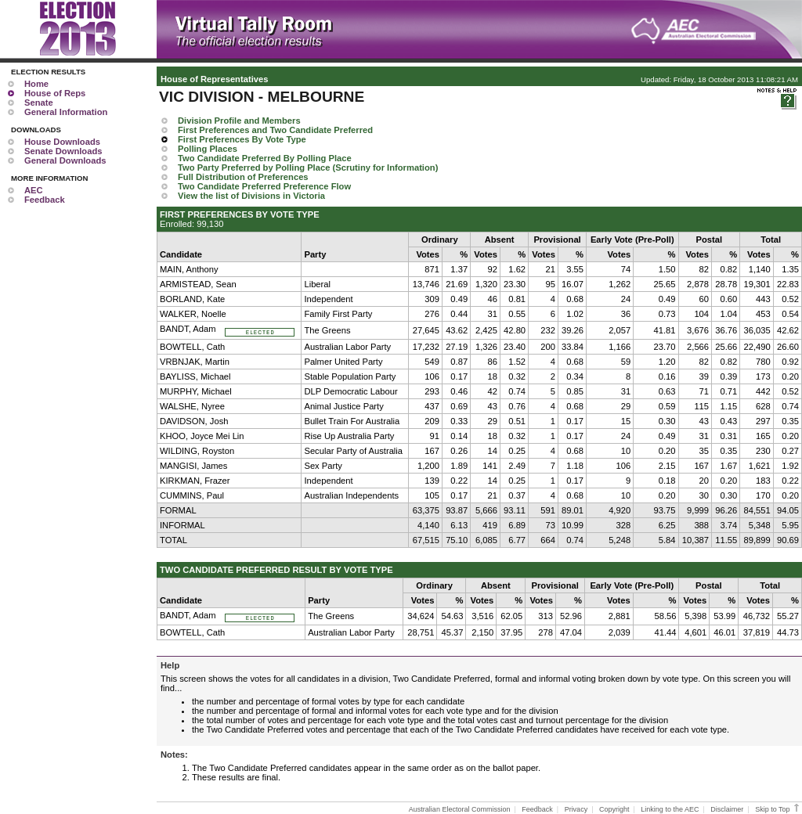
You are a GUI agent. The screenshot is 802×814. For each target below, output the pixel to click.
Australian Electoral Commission (460, 809)
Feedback (44, 199)
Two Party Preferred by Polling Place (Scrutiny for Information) (308, 167)
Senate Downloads (63, 151)
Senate (38, 102)
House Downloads (62, 141)
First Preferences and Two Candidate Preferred (275, 130)
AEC (33, 190)
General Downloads (65, 160)
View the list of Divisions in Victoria (251, 195)
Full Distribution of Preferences (243, 177)
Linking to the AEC (670, 809)
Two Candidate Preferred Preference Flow (264, 186)
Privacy (576, 809)
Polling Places (207, 148)
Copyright (614, 809)
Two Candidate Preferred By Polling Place (265, 158)
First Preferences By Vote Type (242, 139)
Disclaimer (726, 809)
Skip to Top (778, 809)
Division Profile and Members (239, 120)
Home (36, 83)
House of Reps (54, 93)
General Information (65, 112)
